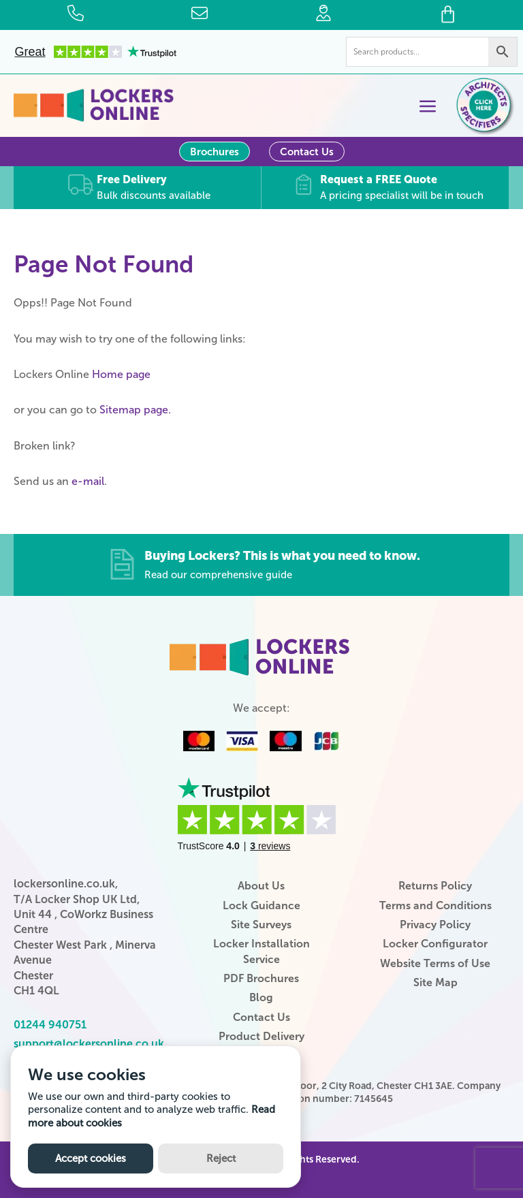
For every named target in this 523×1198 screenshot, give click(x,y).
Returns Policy (435, 885)
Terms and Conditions (435, 904)
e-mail (88, 480)
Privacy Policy (435, 923)
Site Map (435, 981)
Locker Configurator (435, 942)
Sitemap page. (135, 409)
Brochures (214, 152)
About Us (261, 885)
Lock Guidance (261, 904)
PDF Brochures (261, 977)
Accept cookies (90, 1158)
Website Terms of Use (435, 962)
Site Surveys (261, 923)
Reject (221, 1158)
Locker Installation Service (261, 950)
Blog (261, 997)
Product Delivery (261, 1035)
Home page (121, 373)
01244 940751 (50, 1024)
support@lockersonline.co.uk (89, 1043)
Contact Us (307, 152)
